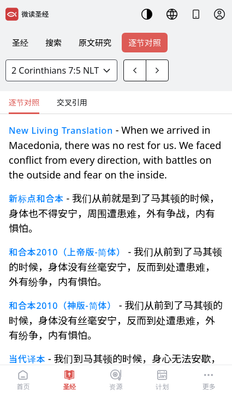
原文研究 (95, 42)
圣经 (20, 42)
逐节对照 (144, 42)
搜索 (53, 42)
